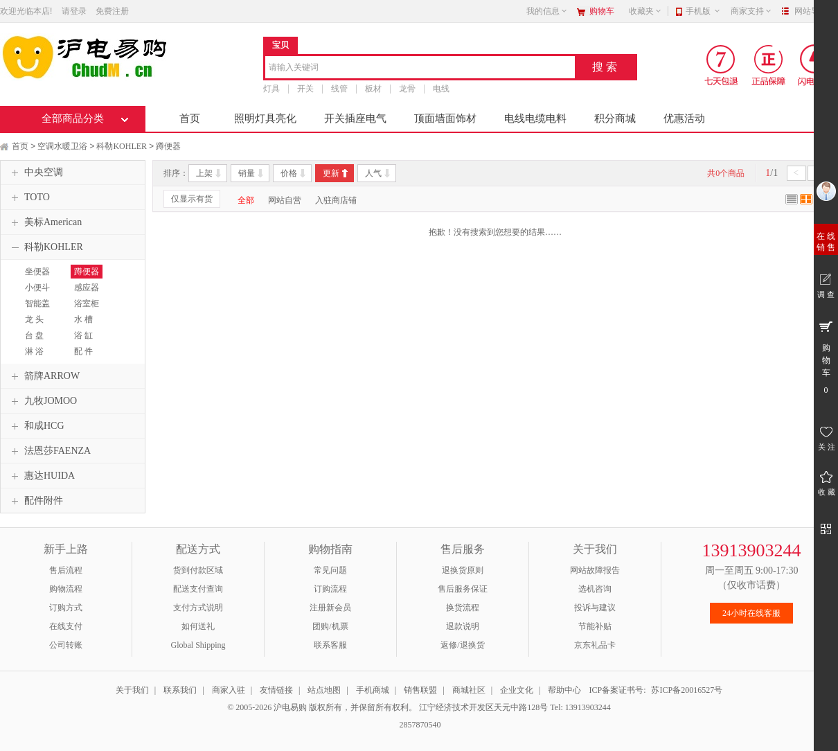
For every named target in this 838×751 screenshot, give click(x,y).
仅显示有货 (192, 199)
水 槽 (83, 319)
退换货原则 (462, 570)
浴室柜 (86, 303)
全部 (246, 200)
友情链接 (276, 690)
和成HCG (36, 426)
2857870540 (419, 725)
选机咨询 (595, 589)
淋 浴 (34, 351)
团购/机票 (330, 626)
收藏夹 (645, 11)
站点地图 (324, 690)
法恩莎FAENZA (49, 451)
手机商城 (372, 690)
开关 (305, 89)
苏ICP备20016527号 (686, 690)
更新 (331, 173)
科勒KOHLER (121, 146)
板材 (373, 89)
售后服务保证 (463, 589)
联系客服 (330, 645)
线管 (339, 89)
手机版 (703, 11)
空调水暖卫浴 (62, 146)
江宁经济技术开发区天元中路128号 (484, 707)
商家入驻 (228, 690)
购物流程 (65, 589)
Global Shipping (197, 645)
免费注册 (112, 11)
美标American (45, 222)
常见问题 (330, 570)
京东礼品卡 (595, 645)
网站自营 (284, 200)
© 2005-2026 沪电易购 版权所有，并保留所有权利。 (322, 707)
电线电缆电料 (535, 118)
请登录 (74, 11)
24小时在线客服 (751, 613)
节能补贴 (595, 626)
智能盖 (37, 303)
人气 (373, 173)
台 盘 (34, 335)
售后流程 (65, 570)
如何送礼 (198, 626)
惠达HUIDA (41, 475)
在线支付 (65, 626)
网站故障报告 (595, 570)
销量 (246, 173)
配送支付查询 (198, 589)
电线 (441, 89)
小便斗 (37, 287)
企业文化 (516, 690)
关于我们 (132, 690)
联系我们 (180, 690)
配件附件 (35, 500)
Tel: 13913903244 (580, 707)
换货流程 (462, 607)
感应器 (86, 287)
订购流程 (330, 589)
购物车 (601, 11)
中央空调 (35, 172)
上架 (204, 173)
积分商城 (615, 118)
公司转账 (65, 645)
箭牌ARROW (44, 376)
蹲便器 (168, 146)
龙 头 (34, 319)
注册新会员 (330, 607)
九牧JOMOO (42, 401)
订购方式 (65, 607)
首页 (189, 118)
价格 (288, 173)
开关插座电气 (355, 118)
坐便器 (37, 271)
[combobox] (420, 68)
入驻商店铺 (336, 200)
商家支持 (751, 11)
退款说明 (462, 626)
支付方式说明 (198, 607)
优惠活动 (684, 118)
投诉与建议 (595, 607)
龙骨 (407, 89)
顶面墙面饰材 (445, 118)
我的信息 (547, 11)
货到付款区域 (198, 570)
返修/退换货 (462, 645)
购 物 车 (826, 356)
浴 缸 (83, 335)
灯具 (271, 89)
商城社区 (468, 690)
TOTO (29, 197)
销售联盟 (420, 690)
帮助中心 (564, 690)
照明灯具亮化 (265, 118)
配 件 (83, 351)
